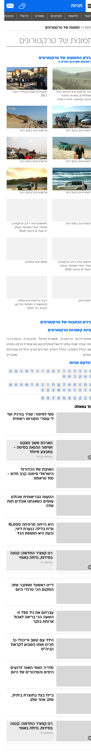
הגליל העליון (53, 349)
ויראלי (20, 16)
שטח (70, 344)
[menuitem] (69, 16)
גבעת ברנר (9, 338)
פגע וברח (25, 338)
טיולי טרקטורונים (13, 349)
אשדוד (23, 344)
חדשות (69, 16)
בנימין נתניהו (10, 344)
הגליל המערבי (72, 349)
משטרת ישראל (44, 338)
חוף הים (39, 349)
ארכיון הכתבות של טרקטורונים (62, 322)
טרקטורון (62, 338)
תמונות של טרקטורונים (58, 28)
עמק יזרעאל (58, 344)
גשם (86, 349)
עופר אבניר (81, 344)
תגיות (72, 6)
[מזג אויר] (18, 6)
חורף (29, 349)
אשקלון (44, 344)
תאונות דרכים (80, 338)
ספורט (35, 16)
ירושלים (84, 354)
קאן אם (34, 344)
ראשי (84, 16)
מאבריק (7, 354)
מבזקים (52, 16)
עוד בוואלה (79, 407)
